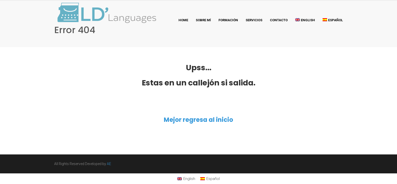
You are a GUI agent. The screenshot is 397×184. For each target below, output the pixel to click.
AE (109, 164)
